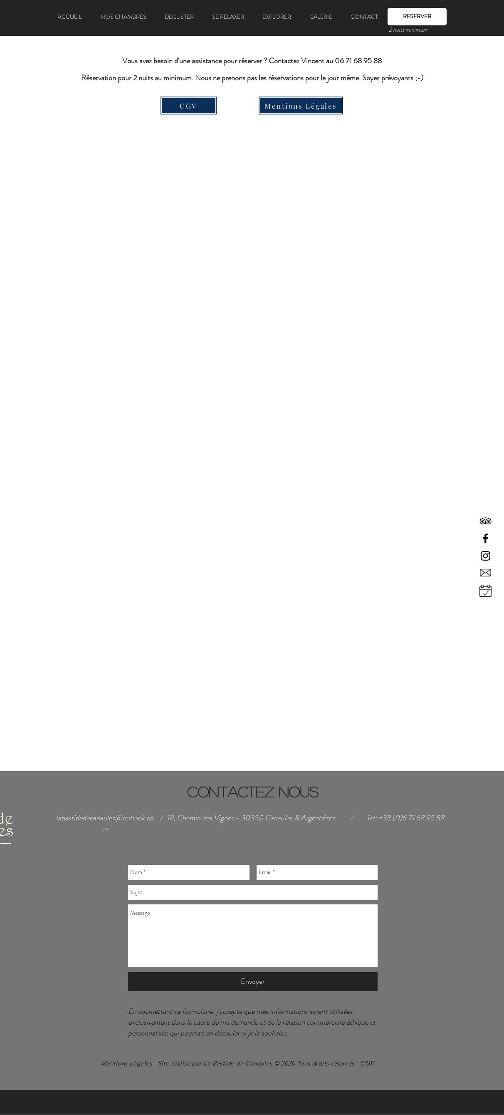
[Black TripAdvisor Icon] (485, 520)
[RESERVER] (417, 16)
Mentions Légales (126, 1063)
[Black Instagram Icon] (485, 555)
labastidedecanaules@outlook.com (104, 823)
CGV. (367, 1063)
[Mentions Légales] (300, 105)
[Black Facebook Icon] (485, 538)
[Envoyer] (253, 981)
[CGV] (188, 105)
